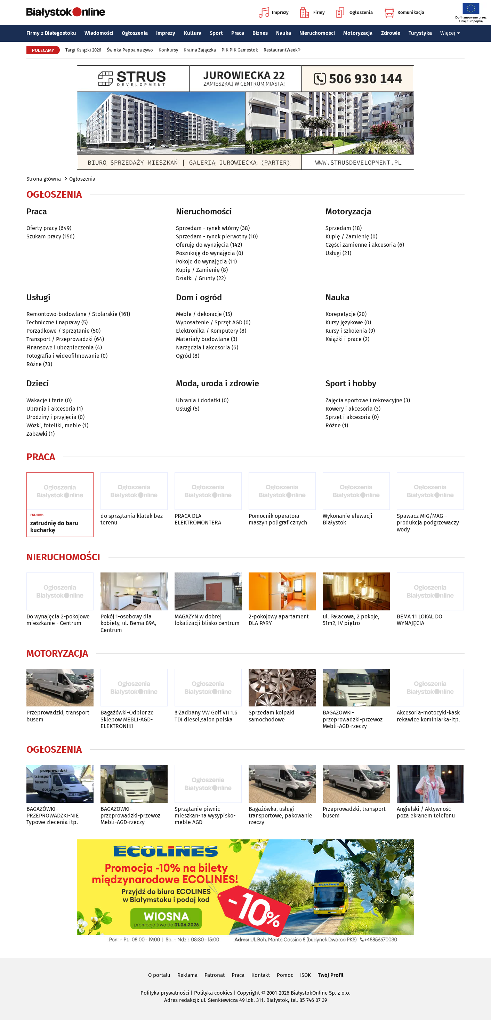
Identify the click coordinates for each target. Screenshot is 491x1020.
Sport (216, 33)
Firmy (312, 12)
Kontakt (260, 975)
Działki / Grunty (195, 278)
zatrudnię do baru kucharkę (54, 527)
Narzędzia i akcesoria (203, 347)
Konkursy (168, 50)
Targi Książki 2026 (83, 50)
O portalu (159, 975)
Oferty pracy (41, 228)
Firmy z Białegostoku (51, 33)
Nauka (283, 33)
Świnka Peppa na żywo (130, 50)
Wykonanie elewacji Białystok (347, 519)
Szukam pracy (43, 236)
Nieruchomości (317, 33)
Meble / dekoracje (199, 314)
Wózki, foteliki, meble (53, 425)
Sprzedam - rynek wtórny (207, 228)
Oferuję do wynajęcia (202, 245)
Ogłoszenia (354, 12)
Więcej (450, 33)
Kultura (192, 33)
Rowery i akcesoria (349, 408)
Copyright (248, 993)
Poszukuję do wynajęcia (205, 253)
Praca (237, 33)
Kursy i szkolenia (346, 330)
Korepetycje (340, 314)
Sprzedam (338, 228)
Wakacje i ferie (45, 400)
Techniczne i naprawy (53, 322)
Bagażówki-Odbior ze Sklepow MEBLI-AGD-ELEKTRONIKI (127, 719)
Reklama (187, 975)
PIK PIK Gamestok (240, 50)
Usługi (333, 253)
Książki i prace (343, 339)
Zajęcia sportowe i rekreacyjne (363, 400)
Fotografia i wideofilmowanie (62, 356)
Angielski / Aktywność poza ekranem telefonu (426, 812)
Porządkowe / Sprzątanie (58, 330)
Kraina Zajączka (200, 50)
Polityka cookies (213, 993)
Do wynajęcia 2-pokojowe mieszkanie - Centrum (58, 619)
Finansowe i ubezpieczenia (60, 347)
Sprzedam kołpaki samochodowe (272, 715)
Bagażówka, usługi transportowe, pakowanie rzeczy (280, 815)
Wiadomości (98, 33)
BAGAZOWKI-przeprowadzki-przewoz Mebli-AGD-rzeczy (353, 719)
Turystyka (420, 33)
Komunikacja (404, 12)
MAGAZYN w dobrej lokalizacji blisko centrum (207, 619)
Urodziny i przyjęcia (51, 417)
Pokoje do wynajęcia (201, 261)
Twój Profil (330, 975)
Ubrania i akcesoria (50, 408)
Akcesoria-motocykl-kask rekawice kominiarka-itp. (428, 715)
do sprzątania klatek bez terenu (131, 519)
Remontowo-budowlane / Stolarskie (72, 314)
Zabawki (36, 433)
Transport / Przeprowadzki (59, 339)
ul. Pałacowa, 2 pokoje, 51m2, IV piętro (351, 619)
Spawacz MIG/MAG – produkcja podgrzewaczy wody (428, 522)
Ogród (183, 356)
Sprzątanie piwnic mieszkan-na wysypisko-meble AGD (205, 815)
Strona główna (43, 179)
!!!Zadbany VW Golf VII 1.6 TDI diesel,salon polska (206, 715)
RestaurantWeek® (282, 50)
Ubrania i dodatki (198, 400)
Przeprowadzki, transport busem (57, 715)
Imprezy (274, 12)
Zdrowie (390, 33)
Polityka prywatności (164, 993)
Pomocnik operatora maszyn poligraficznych (278, 519)
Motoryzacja (357, 33)
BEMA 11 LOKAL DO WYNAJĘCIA (419, 619)
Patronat (214, 975)
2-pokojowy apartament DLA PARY (279, 619)
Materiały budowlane (203, 339)
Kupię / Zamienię (198, 270)
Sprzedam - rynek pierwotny (211, 236)
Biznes (260, 33)
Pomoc (285, 975)
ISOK (305, 975)
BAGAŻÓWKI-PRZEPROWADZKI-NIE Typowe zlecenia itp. (52, 815)
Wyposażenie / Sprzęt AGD (209, 322)
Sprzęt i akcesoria (348, 417)
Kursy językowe (344, 322)
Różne (34, 364)
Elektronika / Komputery (207, 330)
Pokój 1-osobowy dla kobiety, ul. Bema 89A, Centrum (128, 623)
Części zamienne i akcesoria (360, 245)
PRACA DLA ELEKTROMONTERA (198, 519)
